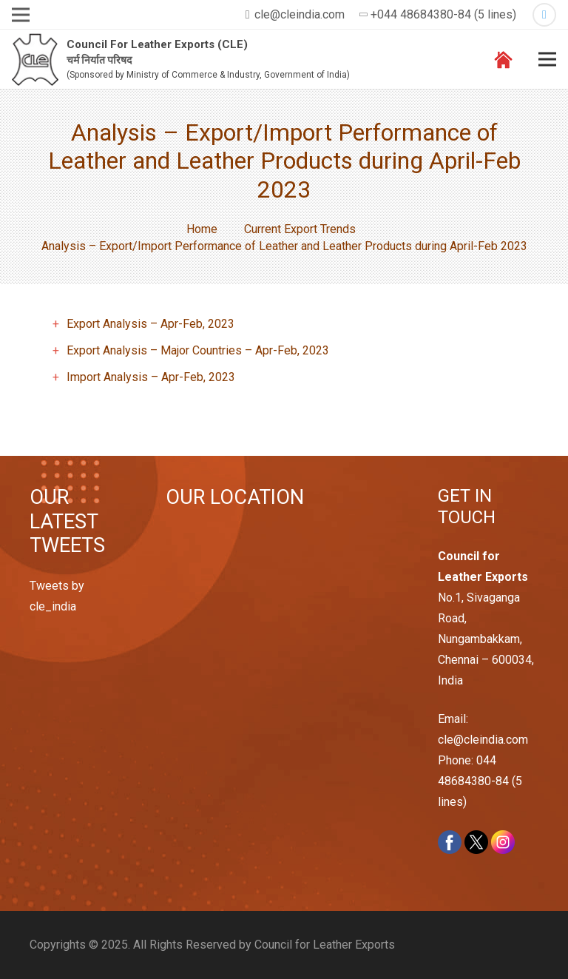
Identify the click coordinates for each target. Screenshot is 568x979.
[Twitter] (544, 15)
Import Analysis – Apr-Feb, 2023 (151, 377)
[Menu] (547, 59)
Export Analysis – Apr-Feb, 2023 (150, 324)
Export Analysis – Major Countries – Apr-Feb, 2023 (198, 350)
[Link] (35, 59)
